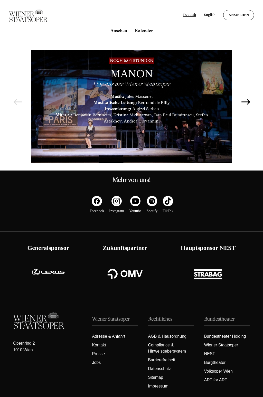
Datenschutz (159, 368)
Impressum (158, 386)
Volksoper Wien (218, 371)
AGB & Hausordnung (167, 336)
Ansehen (118, 30)
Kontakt (99, 345)
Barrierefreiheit (161, 360)
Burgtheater (215, 362)
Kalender (144, 30)
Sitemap (155, 377)
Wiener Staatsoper (221, 345)
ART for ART (215, 380)
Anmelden (239, 15)
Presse (98, 354)
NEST (209, 354)
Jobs (96, 362)
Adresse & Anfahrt (108, 336)
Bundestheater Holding (225, 336)
